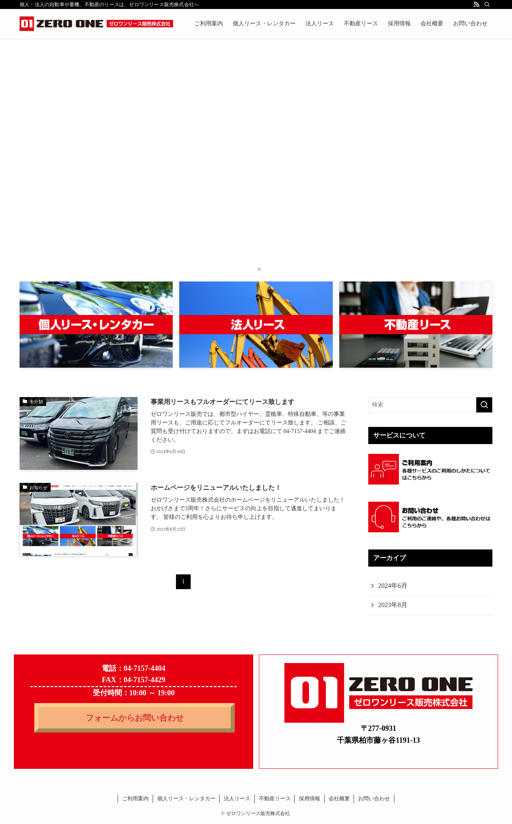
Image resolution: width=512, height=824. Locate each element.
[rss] (476, 4)
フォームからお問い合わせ (135, 717)
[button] (252, 269)
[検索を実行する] (484, 405)
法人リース (237, 798)
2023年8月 (392, 604)
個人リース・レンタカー (186, 798)
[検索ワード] (430, 405)
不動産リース (275, 798)
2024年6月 (392, 585)
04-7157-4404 (144, 668)
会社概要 (339, 798)
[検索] (487, 4)
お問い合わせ (374, 798)
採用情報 (309, 798)
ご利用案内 (135, 798)
